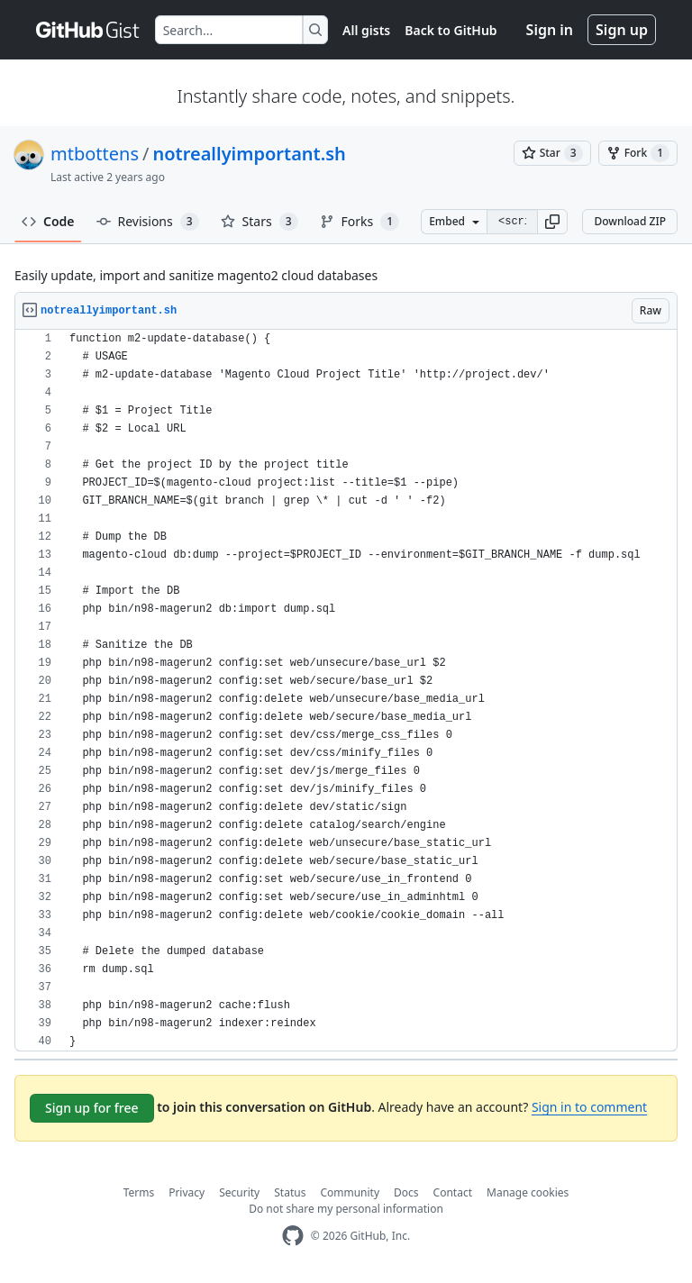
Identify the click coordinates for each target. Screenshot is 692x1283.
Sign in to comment (589, 1106)
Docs (406, 1192)
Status (289, 1192)
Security (239, 1192)
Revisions (147, 222)
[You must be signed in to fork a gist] (638, 153)
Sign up (622, 30)
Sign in (549, 30)
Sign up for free (92, 1107)
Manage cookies (528, 1192)
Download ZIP (630, 221)
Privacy (186, 1192)
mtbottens (94, 153)
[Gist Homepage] (88, 30)
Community (349, 1192)
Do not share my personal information (346, 1208)
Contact (452, 1192)
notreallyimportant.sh (248, 153)
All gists (366, 30)
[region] (346, 690)
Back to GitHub (450, 30)
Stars (259, 222)
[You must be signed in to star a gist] (552, 153)
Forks (360, 222)
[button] (552, 221)
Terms (139, 1192)
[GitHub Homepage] (293, 1235)
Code (48, 221)
